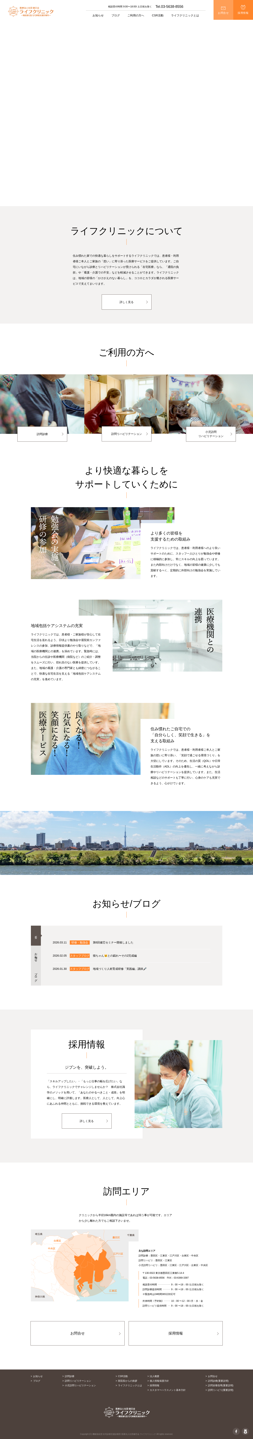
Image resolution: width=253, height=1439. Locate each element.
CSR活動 (157, 15)
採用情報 (243, 12)
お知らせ (98, 15)
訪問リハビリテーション (126, 433)
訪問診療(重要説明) (218, 1380)
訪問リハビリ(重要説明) (220, 1390)
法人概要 (154, 1376)
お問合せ (223, 12)
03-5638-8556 (157, 1277)
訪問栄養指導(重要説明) (220, 1385)
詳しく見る (127, 302)
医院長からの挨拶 (127, 1380)
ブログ (115, 15)
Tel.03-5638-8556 (169, 7)
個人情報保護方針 (159, 1380)
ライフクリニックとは (130, 1385)
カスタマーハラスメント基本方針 (168, 1390)
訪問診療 (42, 434)
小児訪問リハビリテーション (210, 434)
